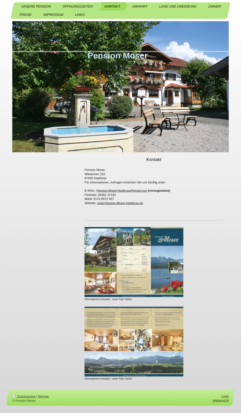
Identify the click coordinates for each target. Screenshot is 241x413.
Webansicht (221, 400)
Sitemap (43, 396)
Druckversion (24, 396)
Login (225, 396)
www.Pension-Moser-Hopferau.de (120, 203)
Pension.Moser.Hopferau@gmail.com (121, 190)
